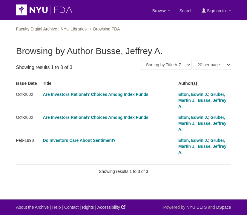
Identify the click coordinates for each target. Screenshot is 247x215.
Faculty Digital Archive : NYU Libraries (51, 29)
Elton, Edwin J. (193, 94)
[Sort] (166, 65)
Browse (161, 10)
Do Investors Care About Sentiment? (79, 140)
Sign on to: (216, 10)
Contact (71, 207)
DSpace (223, 207)
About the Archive (32, 207)
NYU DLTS (196, 207)
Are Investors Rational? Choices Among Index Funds (95, 94)
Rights (88, 207)
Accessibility (111, 207)
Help (56, 207)
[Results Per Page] (212, 65)
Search (185, 10)
